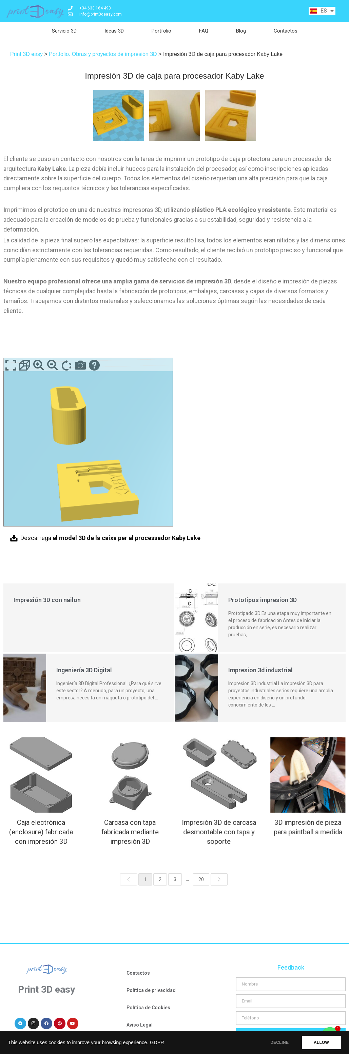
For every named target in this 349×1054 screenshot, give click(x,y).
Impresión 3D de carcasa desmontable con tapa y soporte (215, 832)
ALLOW (321, 1042)
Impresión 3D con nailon (47, 599)
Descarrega (110, 537)
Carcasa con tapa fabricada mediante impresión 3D (128, 832)
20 (201, 879)
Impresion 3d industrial (260, 670)
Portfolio (161, 31)
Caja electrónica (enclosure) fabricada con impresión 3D (41, 832)
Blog (241, 31)
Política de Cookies (148, 1007)
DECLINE (279, 1042)
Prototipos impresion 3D (262, 599)
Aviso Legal (140, 1025)
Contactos (285, 31)
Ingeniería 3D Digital (84, 670)
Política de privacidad (151, 990)
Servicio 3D (64, 31)
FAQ (203, 31)
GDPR (157, 1042)
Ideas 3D (114, 31)
